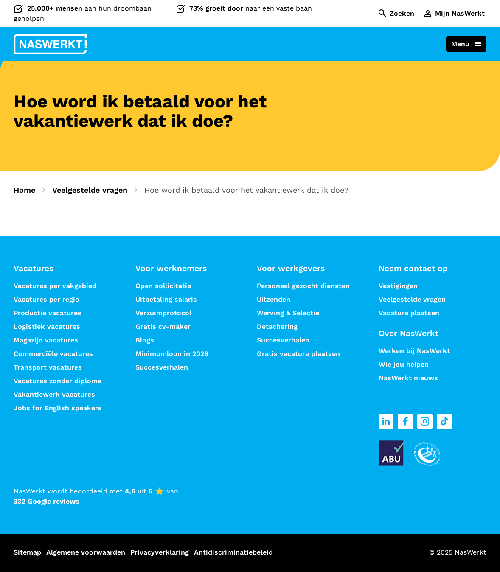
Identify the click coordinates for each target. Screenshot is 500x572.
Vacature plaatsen (409, 313)
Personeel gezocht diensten (303, 286)
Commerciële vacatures (53, 354)
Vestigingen (398, 286)
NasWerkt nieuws (408, 378)
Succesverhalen (162, 367)
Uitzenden (273, 299)
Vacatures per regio (46, 299)
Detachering (277, 326)
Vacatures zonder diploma (57, 381)
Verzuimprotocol (163, 313)
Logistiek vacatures (47, 326)
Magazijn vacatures (46, 340)
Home (24, 189)
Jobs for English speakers (58, 408)
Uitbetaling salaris (166, 299)
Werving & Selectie (288, 313)
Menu (460, 44)
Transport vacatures (48, 367)
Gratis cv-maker (163, 326)
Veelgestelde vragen (89, 189)
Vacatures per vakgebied (55, 286)
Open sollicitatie (163, 286)
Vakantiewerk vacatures (54, 394)
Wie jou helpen (404, 364)
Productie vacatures (47, 313)
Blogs (144, 340)
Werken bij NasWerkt (414, 351)
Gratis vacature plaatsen (298, 354)
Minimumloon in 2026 (171, 354)
